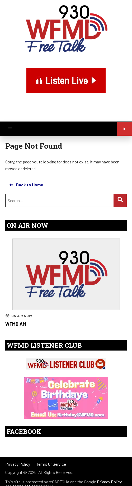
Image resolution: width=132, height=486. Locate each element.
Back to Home (25, 184)
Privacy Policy (109, 481)
